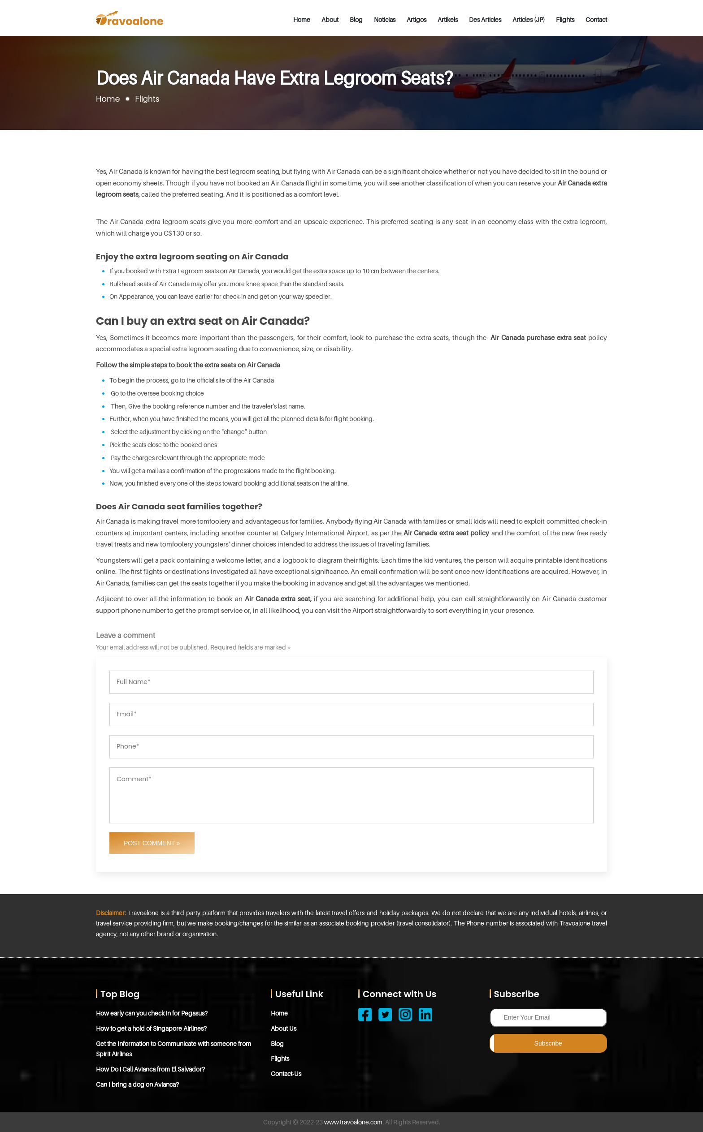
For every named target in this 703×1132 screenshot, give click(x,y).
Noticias (384, 19)
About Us (283, 1028)
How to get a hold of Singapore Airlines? (151, 1028)
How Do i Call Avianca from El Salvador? (150, 1069)
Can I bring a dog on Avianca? (137, 1084)
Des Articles (485, 19)
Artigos (416, 19)
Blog (356, 19)
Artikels (448, 19)
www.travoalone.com (353, 1122)
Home (301, 19)
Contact (596, 19)
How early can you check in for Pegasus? (152, 1013)
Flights (565, 19)
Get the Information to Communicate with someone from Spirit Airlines (173, 1049)
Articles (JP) (528, 19)
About (329, 19)
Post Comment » (152, 843)
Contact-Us (286, 1073)
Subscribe (548, 1043)
